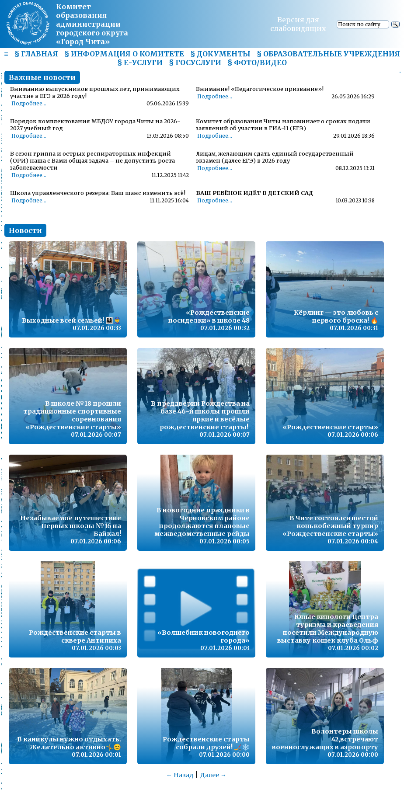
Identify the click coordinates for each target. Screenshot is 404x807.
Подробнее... (28, 104)
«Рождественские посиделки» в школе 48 (209, 316)
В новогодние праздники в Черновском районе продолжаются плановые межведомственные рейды (202, 522)
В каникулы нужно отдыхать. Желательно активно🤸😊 (69, 743)
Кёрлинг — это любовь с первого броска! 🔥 (336, 316)
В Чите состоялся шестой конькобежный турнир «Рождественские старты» (330, 526)
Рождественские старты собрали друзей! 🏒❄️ (206, 743)
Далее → (213, 775)
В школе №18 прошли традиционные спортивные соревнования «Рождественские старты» (72, 415)
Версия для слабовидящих (298, 24)
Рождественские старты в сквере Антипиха (75, 636)
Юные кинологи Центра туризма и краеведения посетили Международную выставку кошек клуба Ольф (327, 628)
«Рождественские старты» (330, 427)
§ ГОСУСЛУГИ (195, 62)
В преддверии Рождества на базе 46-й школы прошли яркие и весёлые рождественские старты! (200, 415)
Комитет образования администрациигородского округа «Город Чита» (92, 24)
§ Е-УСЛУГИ (140, 62)
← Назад (179, 775)
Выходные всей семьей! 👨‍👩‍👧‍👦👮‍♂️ (71, 320)
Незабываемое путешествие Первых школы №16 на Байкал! (70, 526)
